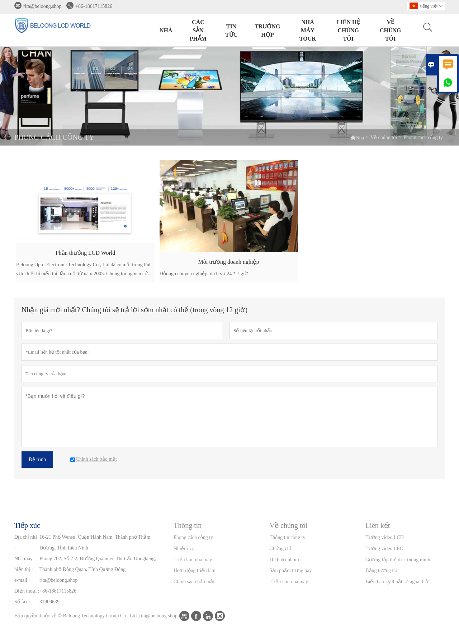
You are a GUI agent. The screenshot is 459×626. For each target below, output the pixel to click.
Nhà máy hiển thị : (23, 564)
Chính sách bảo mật (194, 581)
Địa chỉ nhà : (26, 542)
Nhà (166, 30)
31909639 (49, 601)
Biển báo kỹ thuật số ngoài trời (397, 581)
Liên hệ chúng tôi (348, 30)
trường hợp (267, 30)
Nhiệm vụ (184, 548)
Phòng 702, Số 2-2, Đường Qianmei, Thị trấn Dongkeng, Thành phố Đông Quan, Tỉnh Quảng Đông (97, 564)
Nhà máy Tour (307, 30)
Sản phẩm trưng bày (291, 570)
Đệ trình (37, 459)
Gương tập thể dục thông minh (397, 559)
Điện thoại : (26, 591)
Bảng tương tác (381, 570)
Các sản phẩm (198, 30)
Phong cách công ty (193, 537)
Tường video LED (384, 548)
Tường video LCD (384, 537)
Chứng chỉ (280, 548)
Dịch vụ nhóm (284, 559)
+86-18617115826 (93, 6)
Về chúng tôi (390, 30)
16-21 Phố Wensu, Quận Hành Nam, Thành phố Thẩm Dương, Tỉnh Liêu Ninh (94, 542)
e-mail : (22, 580)
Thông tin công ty (288, 537)
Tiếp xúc (27, 525)
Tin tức (231, 30)
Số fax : (22, 601)
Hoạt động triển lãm (195, 570)
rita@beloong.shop (42, 6)
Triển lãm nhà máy (193, 559)
